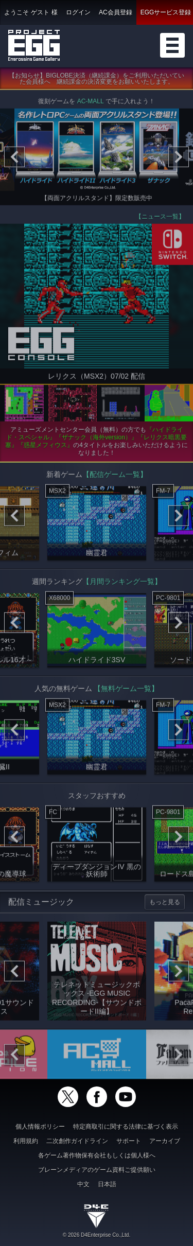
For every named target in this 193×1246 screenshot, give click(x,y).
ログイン (78, 12)
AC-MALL (90, 104)
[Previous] (14, 159)
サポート (128, 1141)
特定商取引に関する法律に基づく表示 (125, 1127)
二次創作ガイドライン (77, 1141)
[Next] (178, 159)
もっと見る (164, 904)
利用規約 (25, 1141)
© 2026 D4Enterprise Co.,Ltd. (96, 1235)
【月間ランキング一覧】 (122, 584)
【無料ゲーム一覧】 (126, 691)
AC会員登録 (115, 12)
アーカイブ (164, 1141)
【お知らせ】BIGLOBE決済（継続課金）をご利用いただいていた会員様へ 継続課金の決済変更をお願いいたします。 (96, 81)
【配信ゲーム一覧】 (114, 476)
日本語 (107, 1184)
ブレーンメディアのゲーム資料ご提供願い (96, 1170)
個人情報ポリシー (40, 1127)
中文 (83, 1184)
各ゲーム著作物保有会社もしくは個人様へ (96, 1155)
